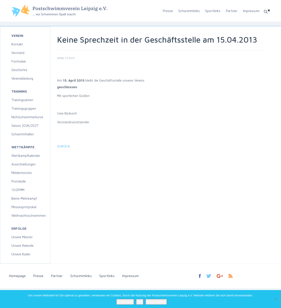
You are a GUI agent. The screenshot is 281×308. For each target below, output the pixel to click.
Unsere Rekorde (22, 245)
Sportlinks (212, 11)
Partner (232, 11)
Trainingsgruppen (23, 108)
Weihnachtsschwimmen (28, 215)
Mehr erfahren (156, 301)
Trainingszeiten (22, 100)
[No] (275, 299)
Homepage (17, 276)
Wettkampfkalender (25, 156)
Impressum (251, 11)
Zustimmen (125, 301)
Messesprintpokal (23, 207)
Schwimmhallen (22, 134)
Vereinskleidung (22, 78)
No (140, 301)
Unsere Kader (21, 254)
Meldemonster (21, 173)
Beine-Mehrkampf (24, 198)
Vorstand (17, 53)
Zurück (63, 146)
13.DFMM (17, 190)
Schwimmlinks (189, 11)
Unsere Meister (22, 237)
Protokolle (18, 181)
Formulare (18, 61)
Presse (168, 11)
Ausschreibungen (23, 164)
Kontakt (17, 44)
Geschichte (19, 70)
